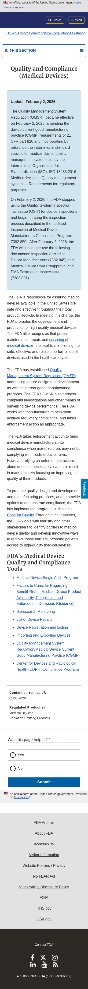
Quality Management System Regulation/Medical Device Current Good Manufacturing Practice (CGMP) (48, 649)
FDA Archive (44, 823)
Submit (44, 782)
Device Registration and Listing (42, 627)
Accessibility (44, 844)
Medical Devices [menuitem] (21, 713)
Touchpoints (21, 797)
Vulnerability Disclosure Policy (44, 887)
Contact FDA (44, 944)
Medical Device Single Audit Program (47, 578)
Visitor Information (44, 855)
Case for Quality (20, 515)
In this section (20, 51)
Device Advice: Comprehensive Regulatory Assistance (46, 33)
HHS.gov (44, 908)
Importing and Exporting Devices (43, 635)
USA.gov (44, 919)
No (20, 768)
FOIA (44, 898)
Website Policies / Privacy (44, 866)
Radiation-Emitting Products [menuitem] (29, 718)
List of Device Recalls (34, 619)
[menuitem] (44, 697)
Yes (21, 755)
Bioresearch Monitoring (35, 611)
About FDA (44, 833)
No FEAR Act (44, 876)
